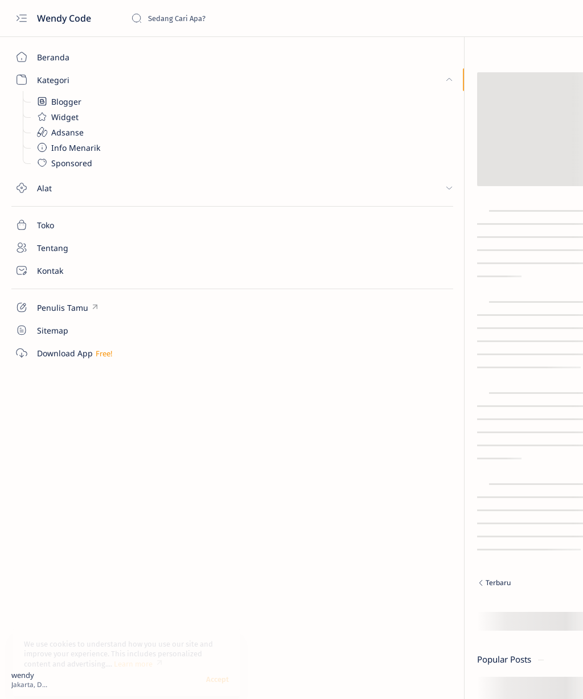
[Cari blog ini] (216, 18)
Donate (434, 480)
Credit (468, 480)
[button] (531, 676)
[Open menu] (21, 18)
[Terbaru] (204, 584)
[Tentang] (65, 247)
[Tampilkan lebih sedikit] (459, 419)
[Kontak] (65, 270)
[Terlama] (338, 584)
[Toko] (65, 224)
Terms (432, 490)
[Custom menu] (65, 307)
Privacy (547, 480)
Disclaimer (507, 480)
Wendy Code (65, 18)
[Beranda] (65, 57)
